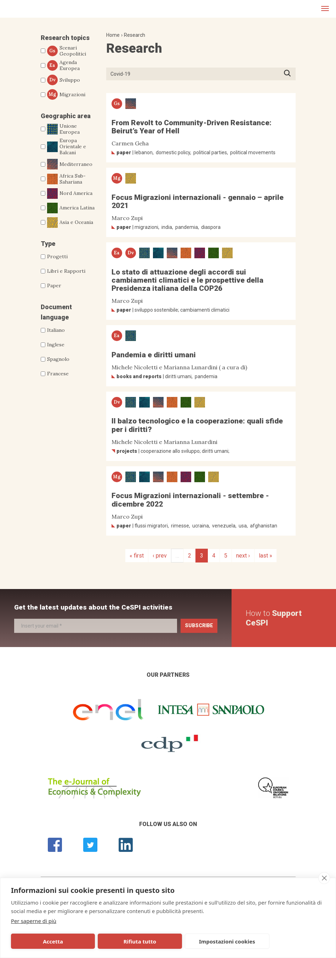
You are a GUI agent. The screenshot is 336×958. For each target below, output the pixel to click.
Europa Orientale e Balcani (66, 146)
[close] (324, 878)
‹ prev (160, 555)
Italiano (56, 330)
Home (113, 35)
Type (48, 243)
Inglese (55, 344)
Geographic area (66, 116)
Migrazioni (66, 94)
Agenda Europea (63, 65)
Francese (58, 373)
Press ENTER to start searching (289, 74)
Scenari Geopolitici (66, 51)
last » (265, 555)
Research (134, 35)
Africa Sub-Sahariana (66, 179)
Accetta (42, 941)
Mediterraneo (69, 164)
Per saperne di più (33, 920)
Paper (54, 285)
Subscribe (199, 625)
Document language (56, 312)
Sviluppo (63, 80)
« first (137, 555)
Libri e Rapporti (66, 271)
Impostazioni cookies (172, 941)
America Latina (71, 208)
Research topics (65, 37)
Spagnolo (58, 359)
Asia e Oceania (70, 222)
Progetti (57, 256)
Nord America (69, 193)
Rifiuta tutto (107, 941)
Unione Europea (63, 129)
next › (243, 555)
